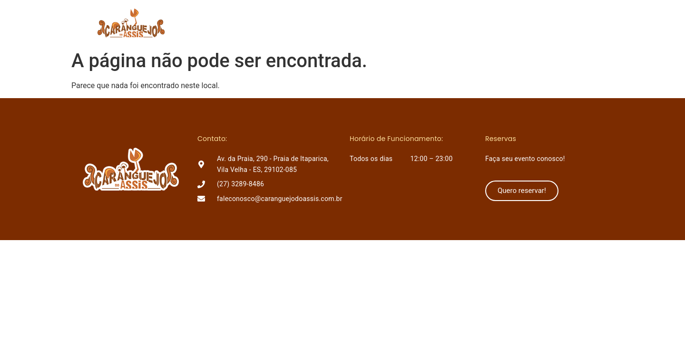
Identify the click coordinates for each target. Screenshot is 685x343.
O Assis (327, 22)
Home (286, 22)
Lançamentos (381, 22)
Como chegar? (449, 22)
